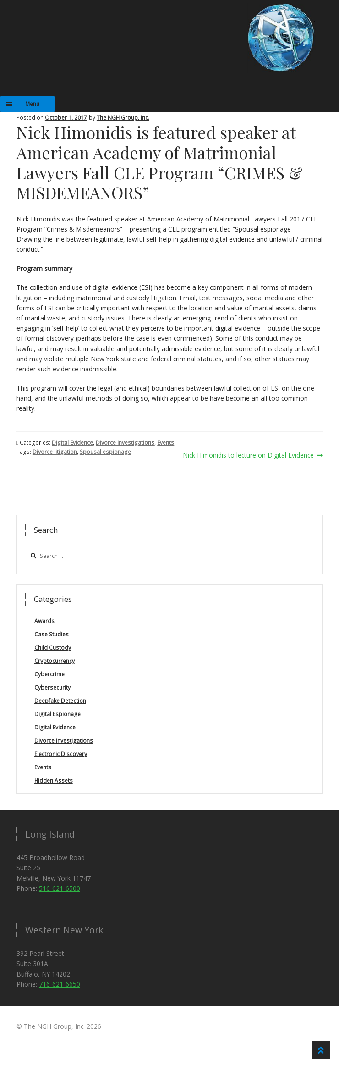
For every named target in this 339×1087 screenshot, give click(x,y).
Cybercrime (49, 674)
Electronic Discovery (60, 754)
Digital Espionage (57, 714)
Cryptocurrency (54, 661)
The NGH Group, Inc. (123, 117)
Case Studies (51, 634)
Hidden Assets (53, 780)
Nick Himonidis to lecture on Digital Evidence (248, 455)
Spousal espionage (105, 452)
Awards (44, 621)
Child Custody (52, 647)
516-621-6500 (59, 888)
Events (165, 443)
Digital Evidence (72, 443)
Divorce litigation (55, 452)
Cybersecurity (52, 687)
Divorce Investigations (125, 443)
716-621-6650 (59, 984)
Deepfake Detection (60, 701)
